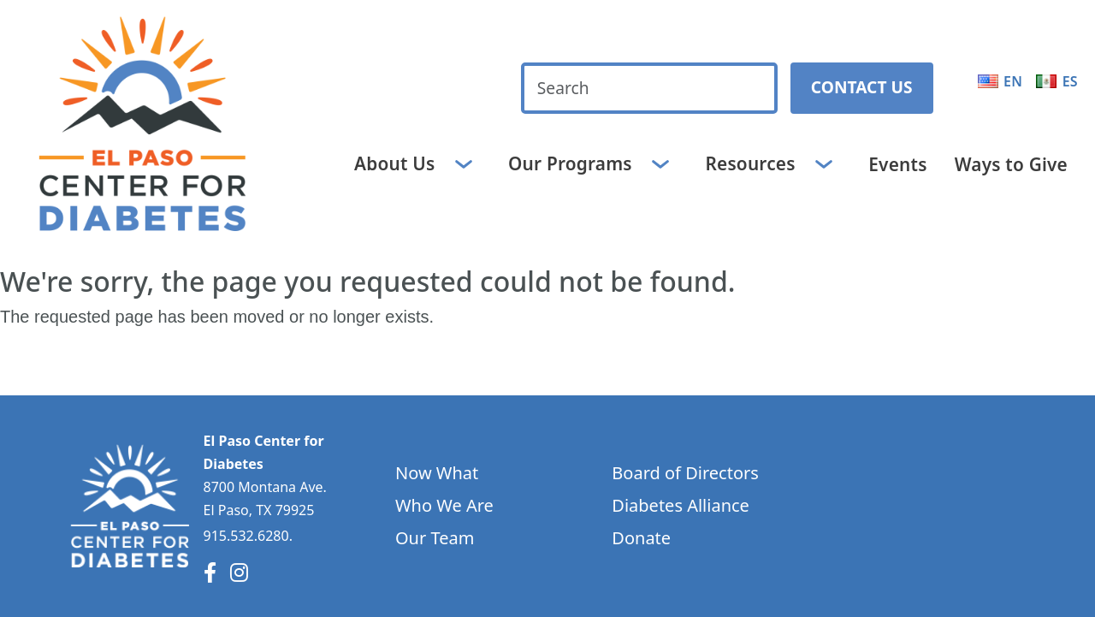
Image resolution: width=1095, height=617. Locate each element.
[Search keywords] (649, 88)
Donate (641, 537)
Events (897, 164)
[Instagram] (239, 572)
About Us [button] (397, 163)
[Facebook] (210, 572)
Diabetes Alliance (680, 505)
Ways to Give (1011, 164)
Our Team (434, 537)
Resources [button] (752, 163)
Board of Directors (685, 472)
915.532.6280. (248, 535)
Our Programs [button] (572, 163)
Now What (436, 472)
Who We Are (444, 505)
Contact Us (862, 86)
